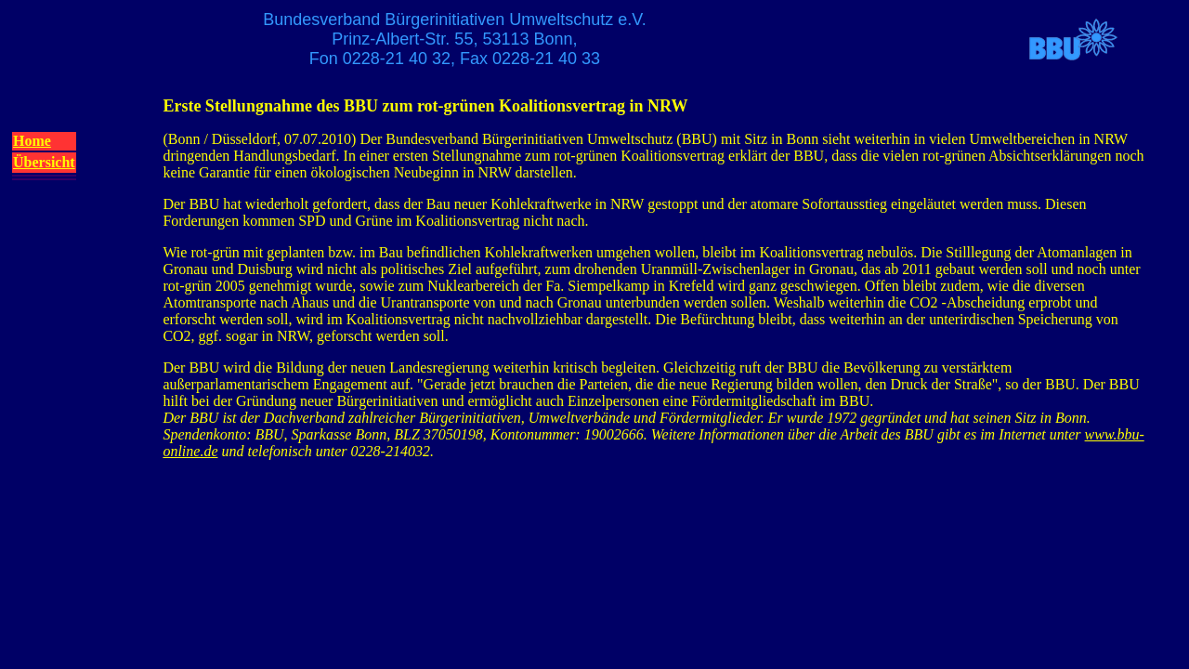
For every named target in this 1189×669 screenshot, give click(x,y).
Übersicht (44, 162)
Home (32, 141)
